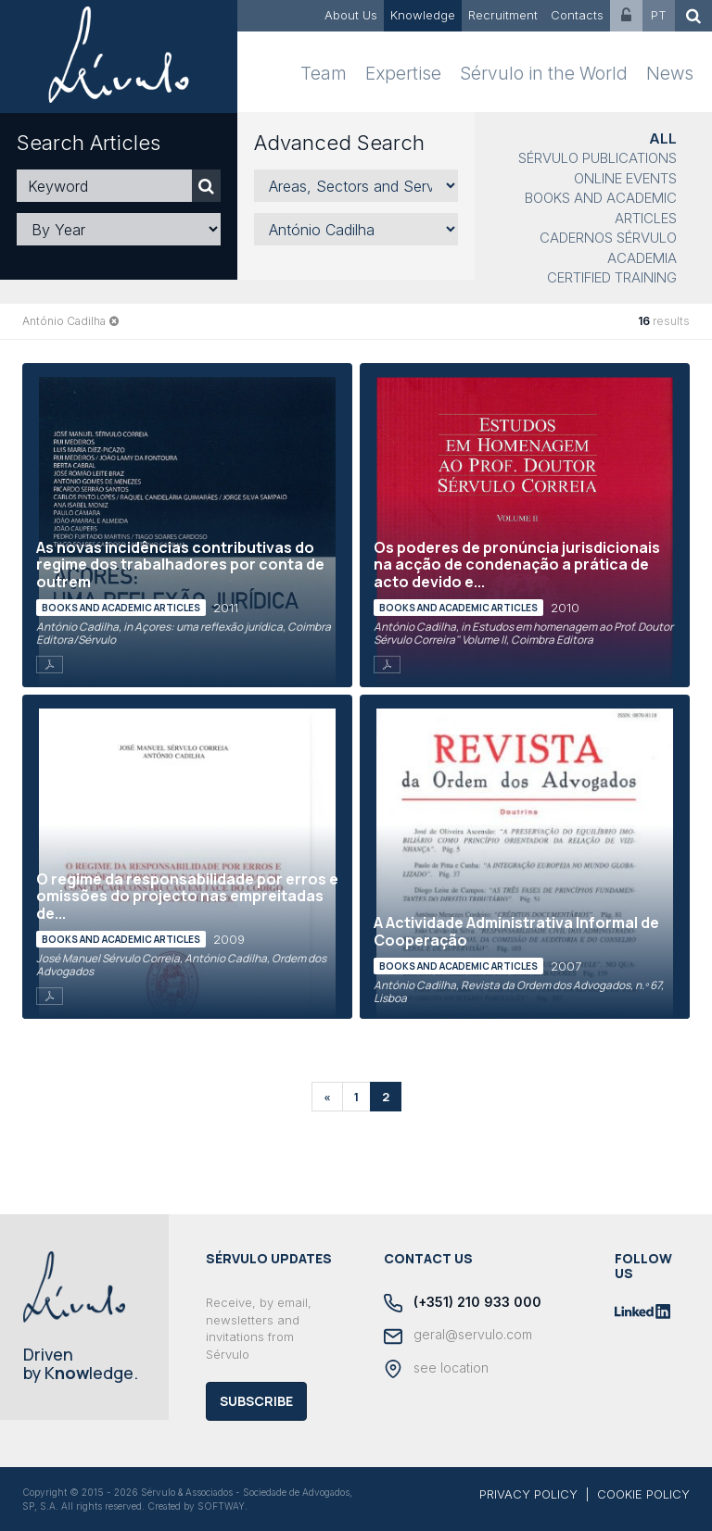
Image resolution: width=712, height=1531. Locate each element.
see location (436, 1369)
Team (323, 73)
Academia (642, 258)
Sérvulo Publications (597, 158)
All (663, 138)
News (669, 73)
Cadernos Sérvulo (608, 237)
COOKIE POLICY (643, 1494)
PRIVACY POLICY (528, 1494)
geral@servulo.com (458, 1335)
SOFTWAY (221, 1506)
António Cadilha (64, 321)
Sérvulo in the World (544, 73)
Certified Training (612, 277)
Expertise (403, 73)
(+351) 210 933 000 (462, 1303)
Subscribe (256, 1401)
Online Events (625, 178)
